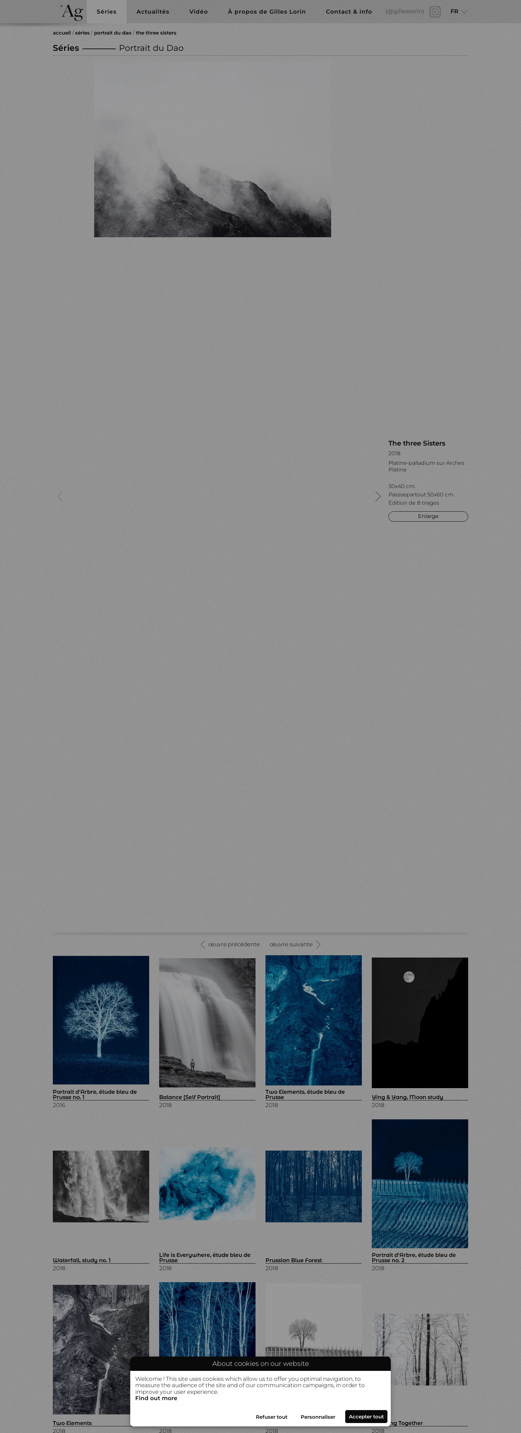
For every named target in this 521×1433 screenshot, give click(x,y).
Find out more (156, 1398)
